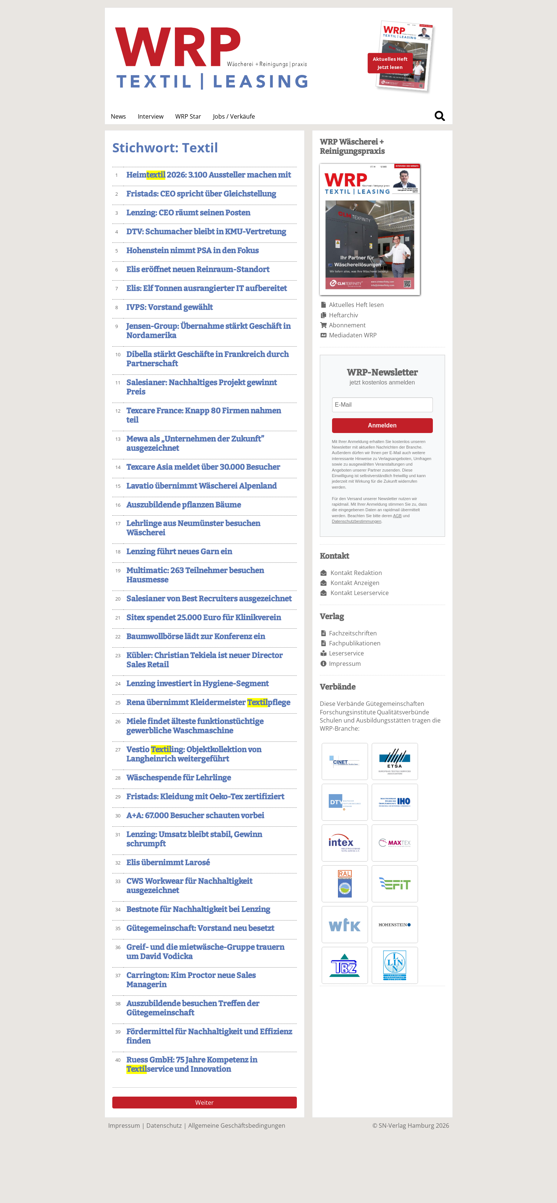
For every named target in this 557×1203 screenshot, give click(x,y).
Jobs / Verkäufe (234, 116)
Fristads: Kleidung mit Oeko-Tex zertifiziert (205, 797)
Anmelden (382, 425)
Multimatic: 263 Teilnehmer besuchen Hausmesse (195, 575)
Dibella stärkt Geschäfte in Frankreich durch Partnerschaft (207, 359)
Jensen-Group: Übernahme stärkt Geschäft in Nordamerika (208, 331)
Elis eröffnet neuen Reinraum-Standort (197, 269)
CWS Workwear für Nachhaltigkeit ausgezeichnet (189, 886)
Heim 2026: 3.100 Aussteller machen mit (208, 175)
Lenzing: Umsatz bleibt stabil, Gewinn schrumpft (194, 839)
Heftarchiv (343, 315)
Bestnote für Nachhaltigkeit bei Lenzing (198, 909)
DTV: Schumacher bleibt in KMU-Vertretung (206, 232)
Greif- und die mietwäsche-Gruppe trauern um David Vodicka (205, 952)
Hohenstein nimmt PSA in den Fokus (192, 250)
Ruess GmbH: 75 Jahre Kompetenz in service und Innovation (191, 1064)
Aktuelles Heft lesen (356, 305)
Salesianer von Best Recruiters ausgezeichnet (209, 599)
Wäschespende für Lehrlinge (178, 778)
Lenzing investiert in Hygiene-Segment (197, 683)
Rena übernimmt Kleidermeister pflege (208, 702)
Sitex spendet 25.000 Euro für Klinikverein (203, 617)
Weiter (204, 1102)
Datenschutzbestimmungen (356, 521)
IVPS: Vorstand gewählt (169, 307)
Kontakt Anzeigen (355, 583)
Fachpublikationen (355, 643)
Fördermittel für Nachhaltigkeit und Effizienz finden (209, 1036)
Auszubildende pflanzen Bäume (183, 505)
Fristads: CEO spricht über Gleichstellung (201, 194)
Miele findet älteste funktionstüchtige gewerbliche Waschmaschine (194, 726)
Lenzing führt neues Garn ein (179, 551)
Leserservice (346, 653)
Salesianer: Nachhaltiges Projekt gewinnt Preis (201, 387)
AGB (397, 515)
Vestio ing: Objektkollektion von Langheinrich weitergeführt (193, 754)
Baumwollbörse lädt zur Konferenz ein (195, 636)
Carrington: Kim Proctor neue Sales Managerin (191, 980)
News (118, 116)
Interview (150, 116)
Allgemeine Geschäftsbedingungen (236, 1125)
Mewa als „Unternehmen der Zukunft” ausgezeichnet (195, 443)
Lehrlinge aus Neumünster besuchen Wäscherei (193, 528)
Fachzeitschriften (353, 633)
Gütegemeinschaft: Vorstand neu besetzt (200, 928)
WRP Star (188, 116)
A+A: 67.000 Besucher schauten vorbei (195, 815)
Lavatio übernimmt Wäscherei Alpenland (201, 486)
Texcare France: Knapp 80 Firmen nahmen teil (203, 415)
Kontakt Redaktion (356, 573)
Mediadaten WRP (353, 335)
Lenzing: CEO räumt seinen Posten (188, 213)
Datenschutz (164, 1125)
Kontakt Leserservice (360, 593)
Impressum (345, 664)
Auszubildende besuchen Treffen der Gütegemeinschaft (192, 1008)
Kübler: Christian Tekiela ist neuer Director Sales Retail (204, 660)
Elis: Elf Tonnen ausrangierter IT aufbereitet (206, 288)
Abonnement (347, 325)
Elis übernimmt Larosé (168, 862)
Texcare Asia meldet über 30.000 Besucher (203, 467)
